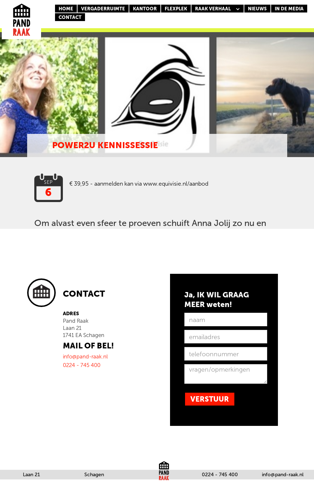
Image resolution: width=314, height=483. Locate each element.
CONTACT (70, 17)
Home (66, 8)
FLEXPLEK (176, 8)
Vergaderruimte (103, 8)
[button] (217, 8)
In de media (289, 8)
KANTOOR (145, 8)
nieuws (257, 8)
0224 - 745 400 (220, 475)
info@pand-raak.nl (283, 475)
